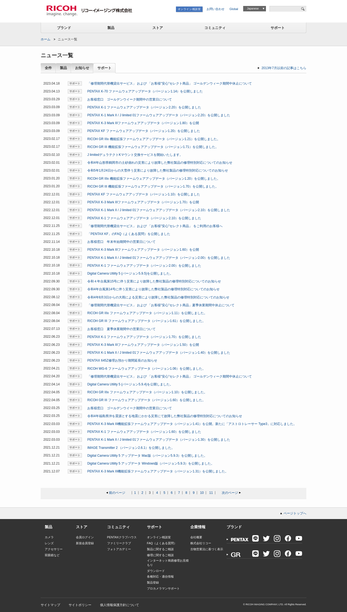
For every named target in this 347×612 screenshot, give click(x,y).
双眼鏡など (52, 555)
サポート (278, 28)
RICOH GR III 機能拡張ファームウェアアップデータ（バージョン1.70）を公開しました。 (153, 186)
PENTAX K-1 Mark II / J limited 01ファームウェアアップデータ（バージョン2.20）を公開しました (158, 115)
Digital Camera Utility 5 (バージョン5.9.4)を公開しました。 (130, 384)
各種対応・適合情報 (160, 576)
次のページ (230, 493)
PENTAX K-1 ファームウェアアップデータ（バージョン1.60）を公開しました (144, 432)
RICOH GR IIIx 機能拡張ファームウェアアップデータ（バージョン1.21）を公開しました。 (153, 139)
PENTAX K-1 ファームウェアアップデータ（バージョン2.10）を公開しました (144, 218)
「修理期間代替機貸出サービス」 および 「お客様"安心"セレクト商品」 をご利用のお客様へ (155, 226)
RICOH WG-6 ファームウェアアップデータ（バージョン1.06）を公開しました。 (146, 369)
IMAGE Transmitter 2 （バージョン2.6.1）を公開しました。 (131, 448)
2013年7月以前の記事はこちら (284, 68)
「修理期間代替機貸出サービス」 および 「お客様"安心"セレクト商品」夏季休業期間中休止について (160, 305)
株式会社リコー (200, 543)
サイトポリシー (80, 605)
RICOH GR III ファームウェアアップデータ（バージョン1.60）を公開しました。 (146, 400)
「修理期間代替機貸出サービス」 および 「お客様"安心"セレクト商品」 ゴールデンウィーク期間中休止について (169, 83)
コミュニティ (215, 28)
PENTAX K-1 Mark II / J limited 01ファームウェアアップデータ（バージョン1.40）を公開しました (158, 353)
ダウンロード (156, 570)
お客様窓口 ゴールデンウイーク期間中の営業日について (129, 99)
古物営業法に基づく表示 (206, 549)
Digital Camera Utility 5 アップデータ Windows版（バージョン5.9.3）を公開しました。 (150, 463)
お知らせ (82, 68)
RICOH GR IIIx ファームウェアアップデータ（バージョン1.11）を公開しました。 (147, 313)
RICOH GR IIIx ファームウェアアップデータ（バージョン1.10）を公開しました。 (147, 392)
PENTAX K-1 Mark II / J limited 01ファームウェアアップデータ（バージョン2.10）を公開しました (158, 210)
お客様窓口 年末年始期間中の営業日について (121, 242)
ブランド (64, 28)
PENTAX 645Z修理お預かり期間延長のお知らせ (122, 360)
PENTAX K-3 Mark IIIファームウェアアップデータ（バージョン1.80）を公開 (143, 123)
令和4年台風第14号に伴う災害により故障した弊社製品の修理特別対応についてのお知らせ (153, 289)
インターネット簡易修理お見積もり (168, 562)
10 (202, 493)
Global (234, 9)
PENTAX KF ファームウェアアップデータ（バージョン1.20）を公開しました (143, 131)
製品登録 (153, 582)
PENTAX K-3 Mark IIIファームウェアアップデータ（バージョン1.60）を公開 (143, 250)
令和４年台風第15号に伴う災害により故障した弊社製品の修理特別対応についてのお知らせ (154, 281)
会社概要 (196, 537)
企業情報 (197, 527)
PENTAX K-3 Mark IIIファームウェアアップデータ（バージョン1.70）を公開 (143, 202)
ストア (157, 28)
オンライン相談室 (189, 9)
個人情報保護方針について (119, 605)
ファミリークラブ (119, 543)
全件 (48, 68)
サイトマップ (50, 605)
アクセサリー (54, 549)
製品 (110, 28)
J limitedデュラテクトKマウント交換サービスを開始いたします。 (135, 155)
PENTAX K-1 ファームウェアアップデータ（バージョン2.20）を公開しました (144, 107)
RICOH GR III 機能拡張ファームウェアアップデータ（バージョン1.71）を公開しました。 (153, 147)
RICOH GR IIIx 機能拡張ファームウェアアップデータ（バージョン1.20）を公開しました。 (153, 179)
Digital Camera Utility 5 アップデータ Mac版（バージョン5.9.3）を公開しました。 (147, 456)
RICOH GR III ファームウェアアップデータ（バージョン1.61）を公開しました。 (146, 321)
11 (211, 493)
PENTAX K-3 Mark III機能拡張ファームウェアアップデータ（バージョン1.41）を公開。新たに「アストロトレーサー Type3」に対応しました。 (192, 424)
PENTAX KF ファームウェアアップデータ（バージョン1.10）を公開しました (143, 194)
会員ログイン (85, 537)
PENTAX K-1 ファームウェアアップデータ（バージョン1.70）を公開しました (144, 337)
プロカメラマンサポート (163, 588)
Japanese (253, 8)
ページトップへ (295, 513)
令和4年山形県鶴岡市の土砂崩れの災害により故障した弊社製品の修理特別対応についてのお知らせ (159, 163)
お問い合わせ (215, 9)
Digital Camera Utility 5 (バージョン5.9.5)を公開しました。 (130, 273)
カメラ (49, 537)
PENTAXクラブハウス (122, 537)
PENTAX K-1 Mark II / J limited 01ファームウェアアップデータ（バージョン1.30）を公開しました (158, 440)
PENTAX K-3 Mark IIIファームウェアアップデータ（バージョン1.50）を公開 (143, 345)
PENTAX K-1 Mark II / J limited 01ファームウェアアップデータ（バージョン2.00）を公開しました (158, 258)
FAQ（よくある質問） (162, 543)
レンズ (49, 543)
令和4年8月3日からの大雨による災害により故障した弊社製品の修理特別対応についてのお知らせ (158, 297)
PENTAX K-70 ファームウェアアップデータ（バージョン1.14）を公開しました (145, 91)
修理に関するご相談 (160, 555)
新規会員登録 (85, 543)
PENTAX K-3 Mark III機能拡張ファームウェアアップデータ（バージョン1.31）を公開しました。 (157, 471)
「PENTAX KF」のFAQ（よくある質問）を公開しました (128, 234)
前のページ (117, 493)
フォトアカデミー (119, 549)
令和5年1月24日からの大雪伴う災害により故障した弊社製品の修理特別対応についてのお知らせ (157, 170)
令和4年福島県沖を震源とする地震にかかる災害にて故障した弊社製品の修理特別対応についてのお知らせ (164, 416)
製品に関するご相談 (160, 549)
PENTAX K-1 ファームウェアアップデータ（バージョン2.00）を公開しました (144, 266)
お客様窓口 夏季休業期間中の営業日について (121, 329)
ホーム (45, 39)
